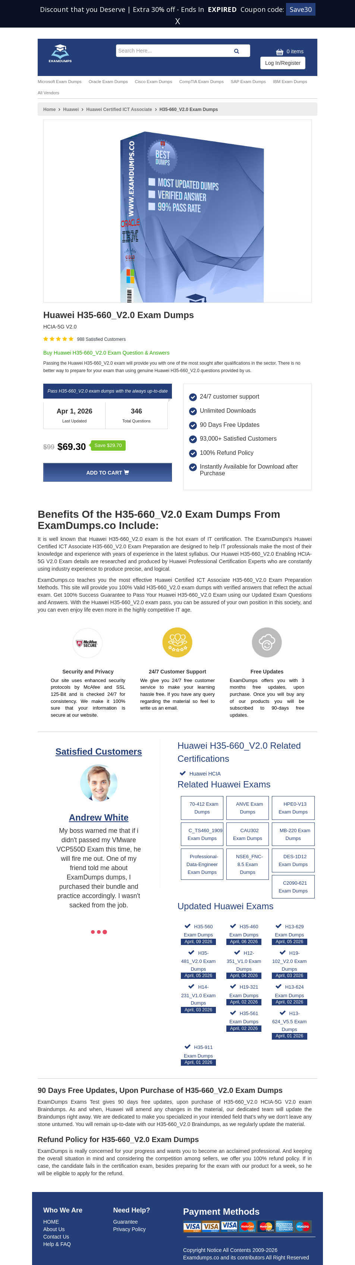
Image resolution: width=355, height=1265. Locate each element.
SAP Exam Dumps (248, 81)
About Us (54, 1229)
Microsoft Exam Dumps (60, 81)
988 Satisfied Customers (101, 339)
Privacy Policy (129, 1229)
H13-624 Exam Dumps (289, 994)
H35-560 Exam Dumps (198, 934)
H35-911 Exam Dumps (198, 1055)
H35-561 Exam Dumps (244, 1021)
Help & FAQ (57, 1244)
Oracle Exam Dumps (108, 81)
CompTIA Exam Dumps (201, 81)
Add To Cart (107, 473)
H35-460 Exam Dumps (244, 934)
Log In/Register (283, 63)
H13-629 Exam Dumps (289, 934)
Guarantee (125, 1222)
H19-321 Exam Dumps (244, 994)
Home (49, 109)
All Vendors (48, 93)
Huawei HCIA (204, 774)
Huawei (71, 109)
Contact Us (56, 1237)
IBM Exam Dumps (290, 81)
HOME (51, 1222)
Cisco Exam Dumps (153, 81)
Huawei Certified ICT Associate (119, 109)
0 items (289, 52)
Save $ (108, 445)
